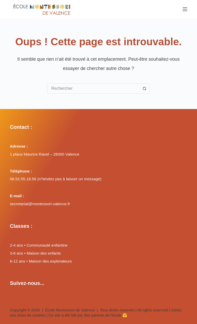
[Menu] (185, 9)
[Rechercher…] (93, 88)
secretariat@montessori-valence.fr (40, 204)
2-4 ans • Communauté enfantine (38, 245)
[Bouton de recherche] (145, 88)
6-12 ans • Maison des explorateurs (41, 261)
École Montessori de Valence (70, 310)
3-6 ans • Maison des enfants (35, 253)
